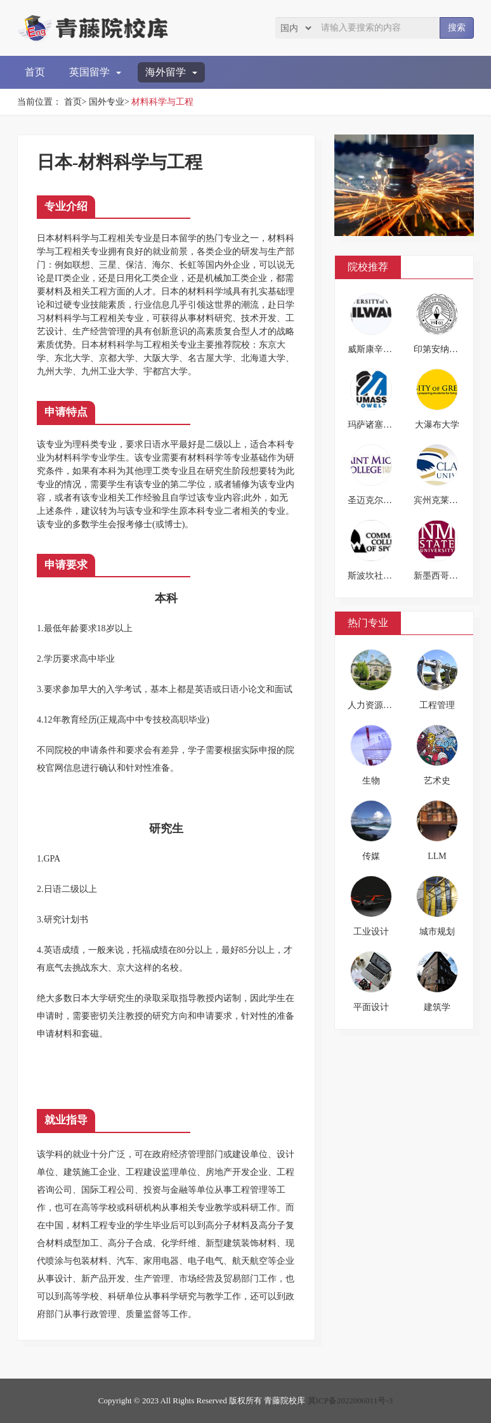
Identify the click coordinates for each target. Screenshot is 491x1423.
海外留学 (171, 72)
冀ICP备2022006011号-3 (350, 1400)
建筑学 (437, 1007)
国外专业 (106, 102)
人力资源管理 (374, 705)
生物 (371, 780)
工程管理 (437, 705)
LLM (437, 856)
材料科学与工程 (162, 102)
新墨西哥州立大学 (449, 575)
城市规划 (437, 931)
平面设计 (371, 1007)
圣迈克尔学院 (374, 500)
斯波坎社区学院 (379, 575)
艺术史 (437, 780)
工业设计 (371, 931)
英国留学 (95, 72)
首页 (35, 72)
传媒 (371, 856)
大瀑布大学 (437, 425)
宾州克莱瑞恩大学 (449, 500)
